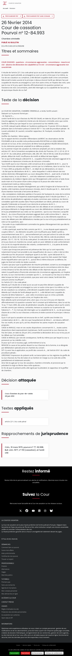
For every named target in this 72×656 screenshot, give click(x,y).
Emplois (4, 566)
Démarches (6, 545)
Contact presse (8, 602)
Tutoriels (5, 579)
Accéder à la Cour (9, 598)
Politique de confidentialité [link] (54, 653)
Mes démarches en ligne (10, 594)
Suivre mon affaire (8, 550)
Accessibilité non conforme (11, 615)
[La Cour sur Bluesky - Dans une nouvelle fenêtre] (51, 511)
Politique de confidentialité (49, 645)
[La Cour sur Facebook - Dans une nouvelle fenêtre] (26, 510)
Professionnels (8, 563)
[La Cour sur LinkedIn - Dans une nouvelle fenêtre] (39, 511)
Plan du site (37, 645)
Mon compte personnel (9, 591)
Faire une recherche (8, 585)
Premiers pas (6, 582)
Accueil (5, 8)
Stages (4, 572)
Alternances (5, 569)
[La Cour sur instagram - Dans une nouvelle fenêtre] (45, 511)
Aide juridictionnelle (8, 553)
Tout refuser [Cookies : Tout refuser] (25, 653)
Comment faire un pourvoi (10, 548)
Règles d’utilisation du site (10, 609)
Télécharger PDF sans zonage (40, 16)
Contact (18, 645)
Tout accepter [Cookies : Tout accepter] (14, 653)
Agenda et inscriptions (9, 588)
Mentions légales (27, 645)
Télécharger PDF (12, 16)
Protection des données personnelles (14, 612)
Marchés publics (7, 575)
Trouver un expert (7, 559)
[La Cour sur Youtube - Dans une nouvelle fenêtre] (33, 511)
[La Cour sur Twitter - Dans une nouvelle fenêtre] (20, 511)
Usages (4, 606)
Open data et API (7, 618)
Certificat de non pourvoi (10, 556)
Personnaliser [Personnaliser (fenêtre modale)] (38, 653)
